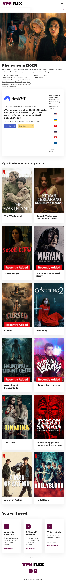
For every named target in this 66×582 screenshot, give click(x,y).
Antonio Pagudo (20, 82)
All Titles (33, 558)
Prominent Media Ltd (35, 579)
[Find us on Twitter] (35, 571)
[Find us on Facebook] (31, 571)
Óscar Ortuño (10, 77)
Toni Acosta (20, 77)
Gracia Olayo (10, 82)
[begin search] (64, 10)
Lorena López (22, 84)
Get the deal (10, 126)
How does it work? (26, 126)
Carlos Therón (13, 75)
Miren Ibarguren (10, 86)
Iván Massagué (12, 84)
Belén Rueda (13, 80)
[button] (62, 4)
